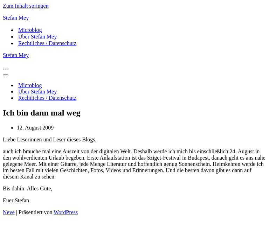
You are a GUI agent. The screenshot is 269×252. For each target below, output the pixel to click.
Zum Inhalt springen (26, 6)
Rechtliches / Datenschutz (47, 43)
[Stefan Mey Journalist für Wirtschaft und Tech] (134, 18)
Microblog (30, 30)
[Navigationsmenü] (5, 69)
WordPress (66, 212)
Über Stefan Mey (37, 37)
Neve (9, 212)
